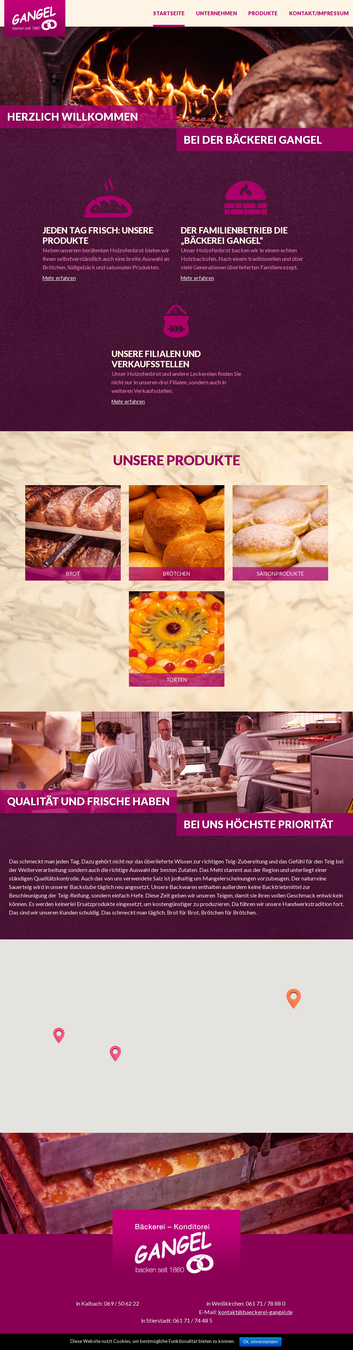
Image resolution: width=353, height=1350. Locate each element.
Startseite (169, 14)
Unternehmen (216, 14)
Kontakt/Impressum (319, 14)
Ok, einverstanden (260, 1341)
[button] (294, 1000)
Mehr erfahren (59, 280)
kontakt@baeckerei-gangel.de (255, 1313)
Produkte (263, 14)
